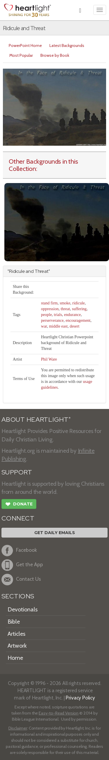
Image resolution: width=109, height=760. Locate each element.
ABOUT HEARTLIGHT (36, 419)
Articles (16, 633)
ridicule (78, 303)
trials (58, 315)
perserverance (52, 320)
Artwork (17, 645)
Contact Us (21, 579)
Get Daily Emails (54, 532)
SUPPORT (16, 472)
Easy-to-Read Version (58, 713)
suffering (79, 309)
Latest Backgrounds (66, 45)
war (44, 326)
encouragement (78, 320)
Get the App (22, 565)
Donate (19, 505)
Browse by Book (54, 55)
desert (74, 326)
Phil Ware (49, 359)
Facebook (19, 550)
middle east (58, 326)
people (46, 315)
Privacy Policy (80, 698)
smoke (65, 303)
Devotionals (22, 609)
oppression (50, 309)
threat (65, 309)
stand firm (49, 303)
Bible (14, 621)
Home (15, 657)
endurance (72, 315)
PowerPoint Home (25, 45)
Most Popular (21, 55)
